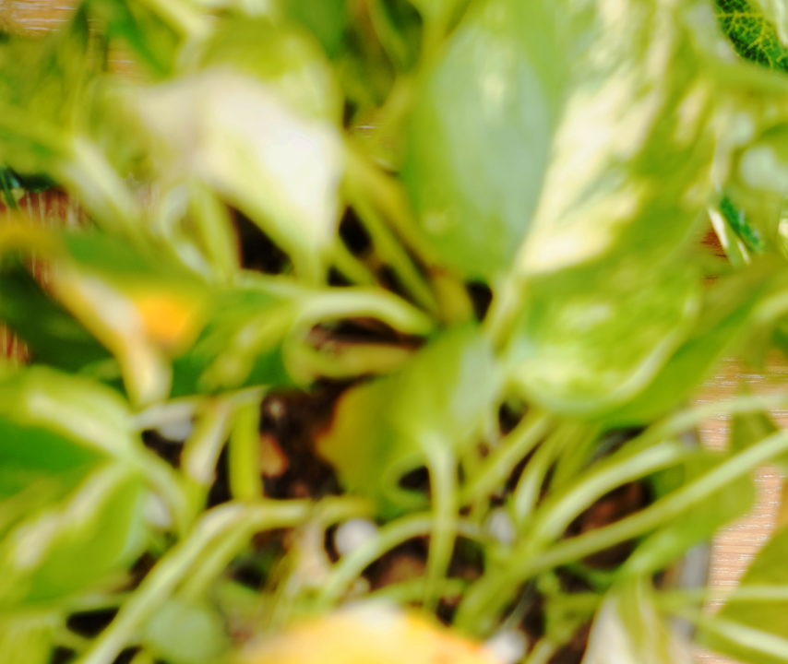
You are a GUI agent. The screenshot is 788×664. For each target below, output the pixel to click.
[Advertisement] (394, 129)
